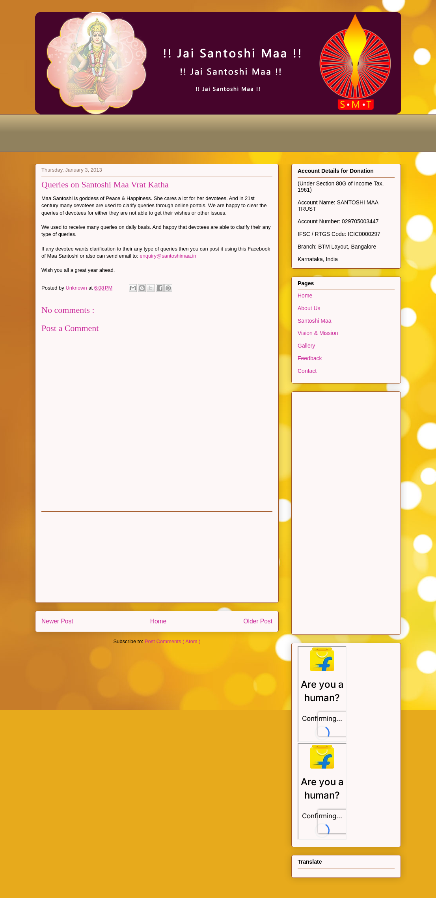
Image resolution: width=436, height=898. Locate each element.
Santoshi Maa (315, 321)
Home (158, 621)
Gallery (306, 345)
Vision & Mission (318, 333)
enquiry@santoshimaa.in (168, 256)
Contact (307, 371)
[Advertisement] (178, 132)
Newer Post (57, 621)
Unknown (76, 288)
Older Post (257, 621)
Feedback (310, 358)
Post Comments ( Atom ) (173, 641)
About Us (309, 308)
